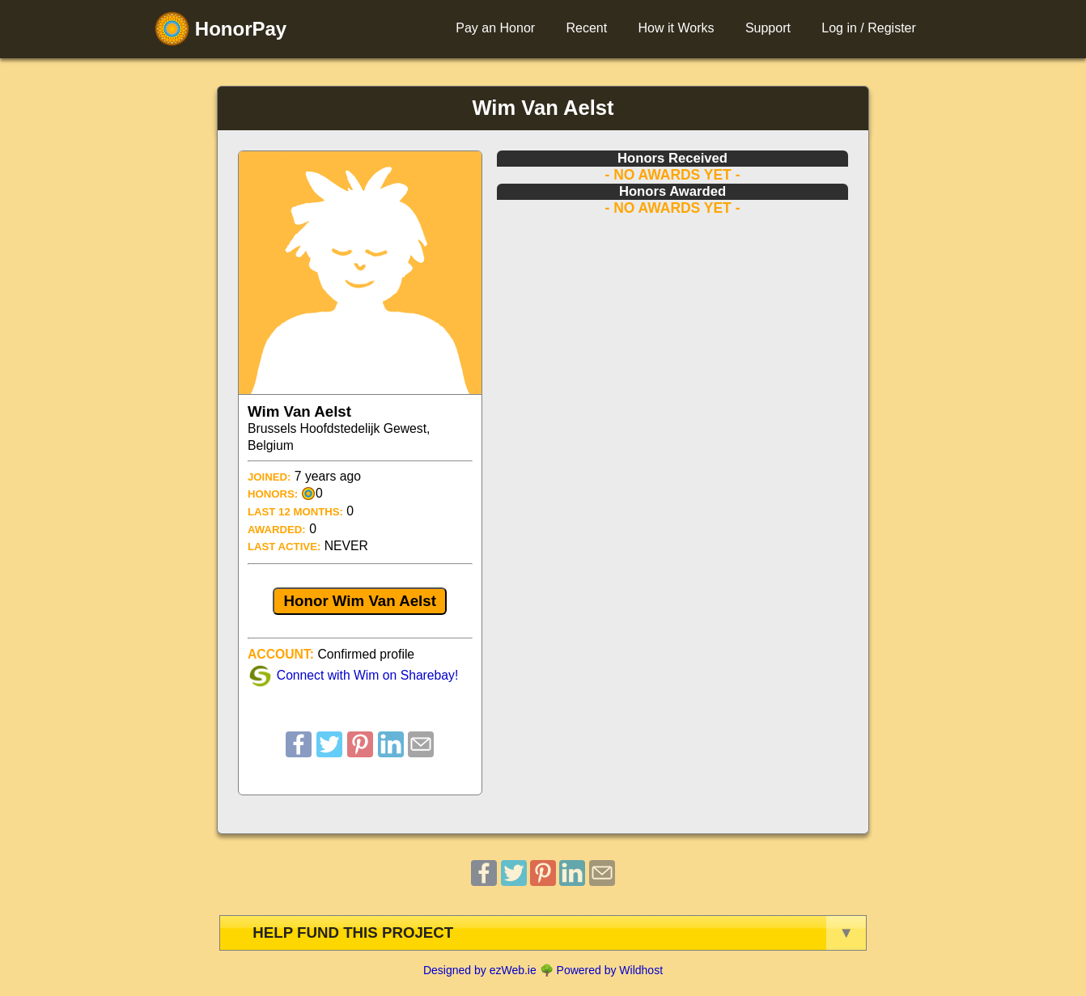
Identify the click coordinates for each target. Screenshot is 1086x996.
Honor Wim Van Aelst (360, 600)
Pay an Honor (495, 28)
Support (768, 28)
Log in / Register (868, 28)
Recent (586, 28)
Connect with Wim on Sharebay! (368, 675)
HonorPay (220, 28)
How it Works (676, 28)
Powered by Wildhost (610, 970)
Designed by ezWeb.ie (480, 970)
